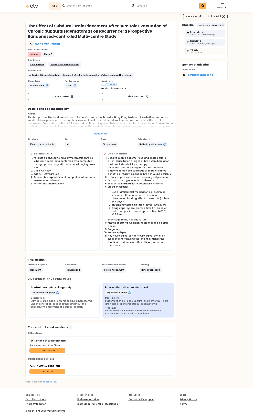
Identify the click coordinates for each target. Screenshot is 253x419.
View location (138, 96)
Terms (184, 403)
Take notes (64, 96)
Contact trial (47, 371)
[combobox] (97, 6)
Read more (101, 133)
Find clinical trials (35, 399)
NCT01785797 (109, 84)
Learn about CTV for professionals (97, 403)
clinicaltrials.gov (49, 382)
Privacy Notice (188, 399)
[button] (37, 64)
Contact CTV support (141, 399)
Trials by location (35, 403)
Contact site (47, 350)
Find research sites (88, 399)
